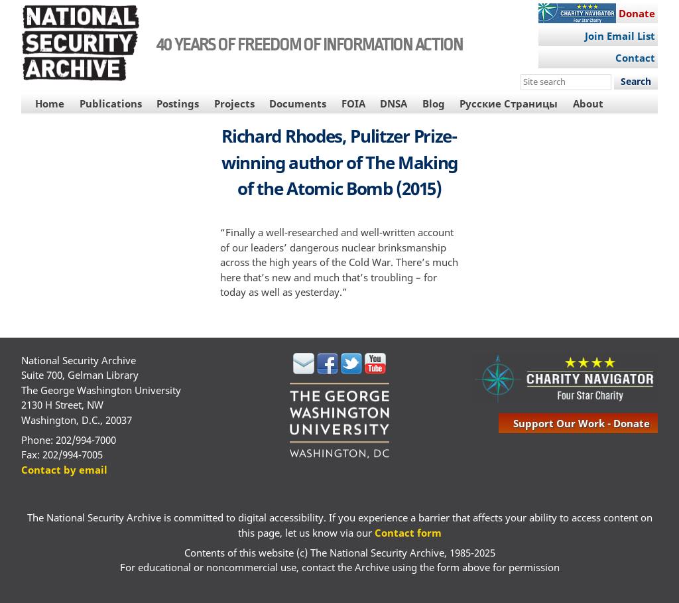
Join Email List (620, 35)
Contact (635, 57)
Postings (177, 103)
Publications (111, 103)
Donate (637, 13)
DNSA (393, 103)
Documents (297, 103)
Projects (234, 103)
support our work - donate (581, 423)
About (588, 103)
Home (49, 103)
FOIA (353, 103)
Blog (433, 103)
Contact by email (64, 469)
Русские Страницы (509, 103)
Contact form (408, 532)
